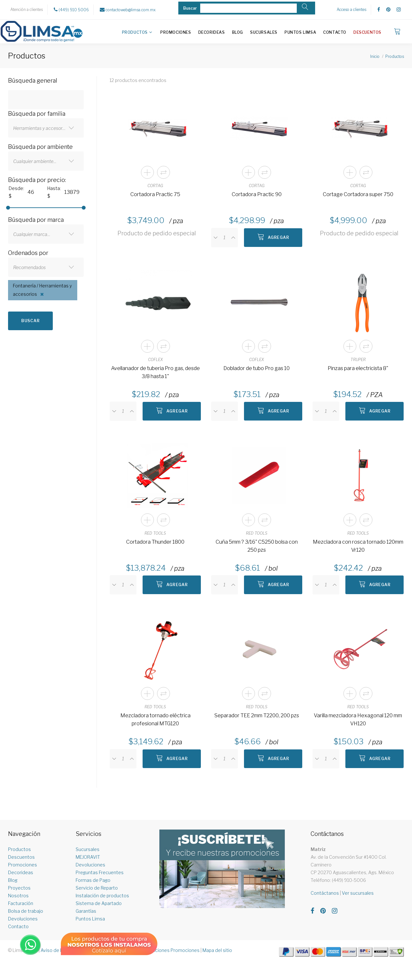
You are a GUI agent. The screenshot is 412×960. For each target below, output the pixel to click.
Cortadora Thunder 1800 (155, 542)
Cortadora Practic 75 (155, 194)
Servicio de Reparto (97, 888)
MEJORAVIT (88, 857)
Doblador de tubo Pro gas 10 (256, 368)
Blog (237, 32)
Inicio (374, 56)
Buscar (30, 320)
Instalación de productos (102, 895)
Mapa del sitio (217, 950)
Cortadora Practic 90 (257, 194)
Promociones (175, 32)
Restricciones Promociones (170, 950)
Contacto (334, 32)
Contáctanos (325, 893)
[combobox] (46, 128)
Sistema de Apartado (99, 903)
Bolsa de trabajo (25, 911)
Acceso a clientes (351, 9)
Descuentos (367, 32)
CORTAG (155, 185)
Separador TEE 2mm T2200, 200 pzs (256, 715)
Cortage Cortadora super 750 (358, 194)
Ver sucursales (358, 893)
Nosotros (18, 895)
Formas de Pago (93, 880)
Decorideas (211, 32)
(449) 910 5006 (71, 9)
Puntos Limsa (300, 32)
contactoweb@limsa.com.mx (127, 9)
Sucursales (263, 32)
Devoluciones (23, 918)
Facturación (20, 903)
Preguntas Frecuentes (100, 872)
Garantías (86, 911)
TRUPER (358, 359)
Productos (135, 32)
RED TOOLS (155, 533)
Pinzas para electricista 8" (358, 368)
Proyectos (19, 888)
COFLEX (155, 359)
